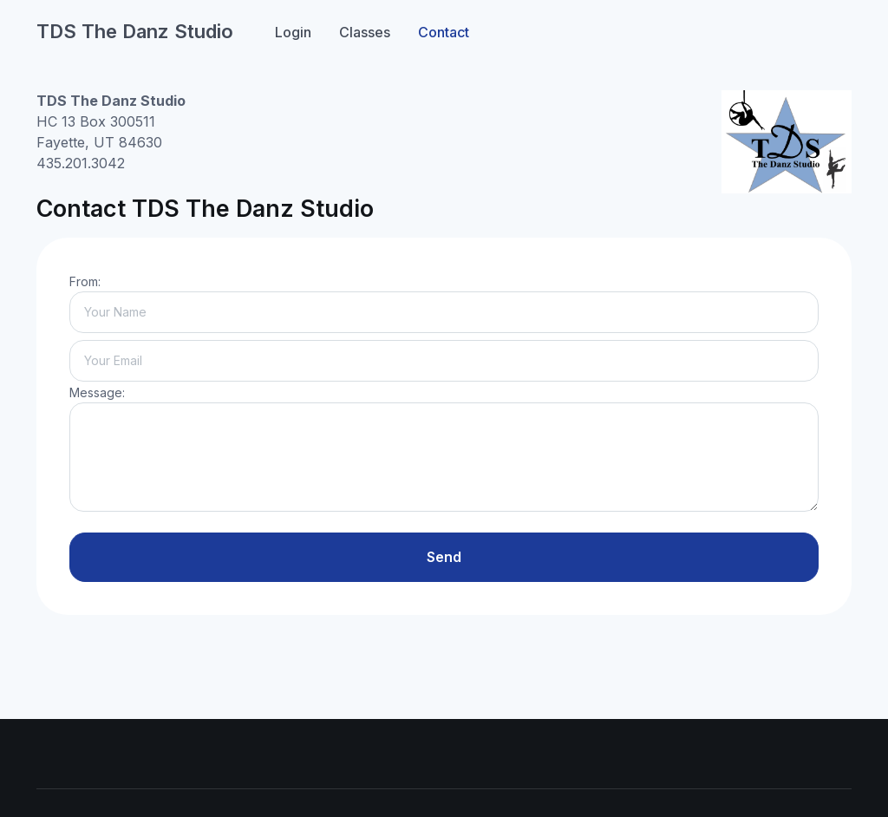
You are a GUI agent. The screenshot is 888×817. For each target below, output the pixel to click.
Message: (97, 392)
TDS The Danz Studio (134, 31)
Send (444, 556)
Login (293, 32)
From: (85, 281)
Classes (364, 32)
